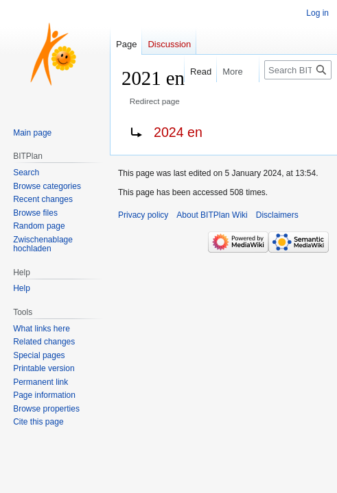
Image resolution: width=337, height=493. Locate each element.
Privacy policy (143, 215)
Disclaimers (277, 215)
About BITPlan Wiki (211, 215)
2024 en (178, 132)
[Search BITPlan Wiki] (298, 69)
